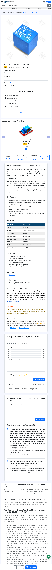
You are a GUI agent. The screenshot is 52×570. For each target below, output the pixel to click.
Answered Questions (22, 67)
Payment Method (11, 101)
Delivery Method (11, 98)
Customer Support (11, 106)
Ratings (11, 67)
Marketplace (15, 8)
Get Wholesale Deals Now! (26, 113)
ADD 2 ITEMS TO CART (44, 157)
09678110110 (41, 323)
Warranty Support (11, 103)
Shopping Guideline (12, 95)
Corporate (28, 8)
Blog (49, 8)
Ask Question (40, 419)
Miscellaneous (11, 12)
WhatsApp (13, 328)
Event (39, 8)
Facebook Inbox (24, 328)
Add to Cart (31, 567)
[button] (49, 557)
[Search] (24, 5)
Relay (19, 12)
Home (2, 8)
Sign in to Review (39, 379)
